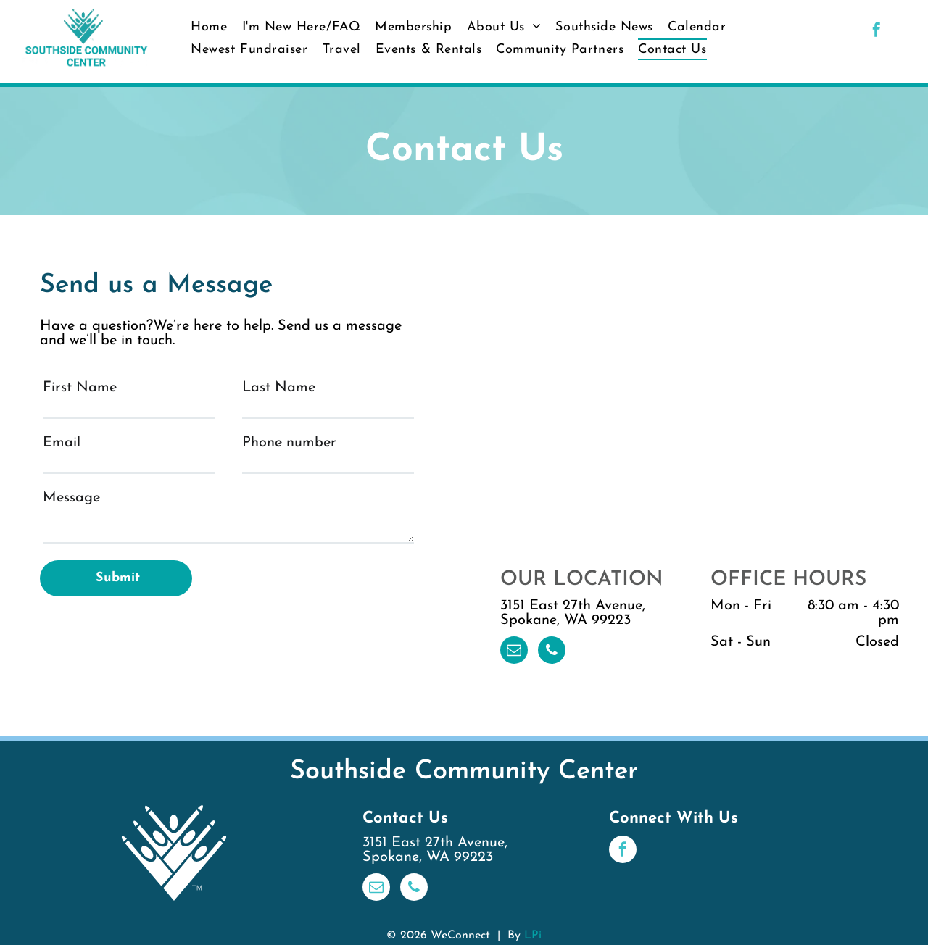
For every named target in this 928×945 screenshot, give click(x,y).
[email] (514, 651)
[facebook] (876, 31)
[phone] (552, 651)
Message (71, 498)
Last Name (278, 387)
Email (61, 443)
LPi (533, 935)
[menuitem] (208, 27)
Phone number (289, 443)
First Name (80, 387)
